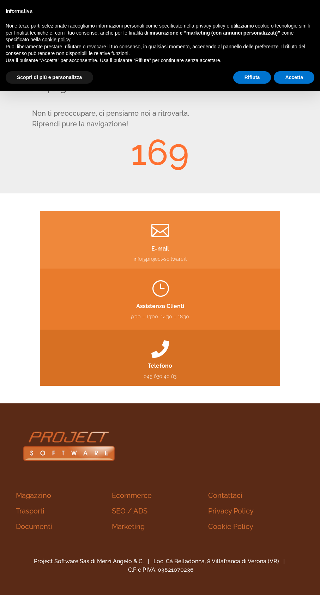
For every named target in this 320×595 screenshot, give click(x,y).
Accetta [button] (294, 77)
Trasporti (30, 511)
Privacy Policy (231, 511)
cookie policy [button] (56, 39)
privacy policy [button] (210, 26)
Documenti (34, 526)
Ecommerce (132, 495)
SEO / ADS (129, 511)
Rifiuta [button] (252, 77)
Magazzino (33, 495)
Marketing (128, 526)
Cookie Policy (230, 526)
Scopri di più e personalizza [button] (49, 77)
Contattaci (225, 495)
